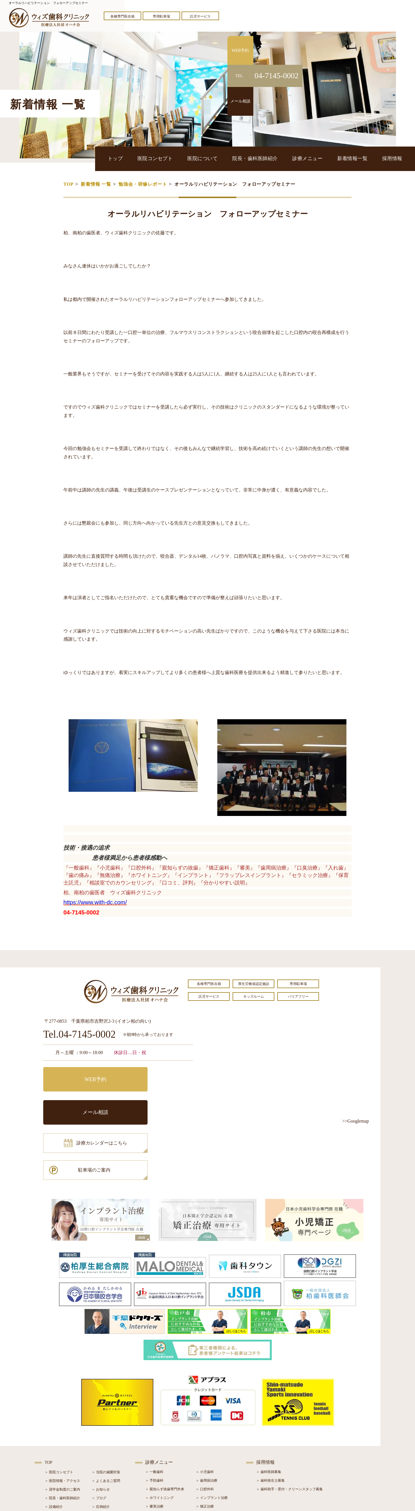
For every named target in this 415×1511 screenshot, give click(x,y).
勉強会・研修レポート (142, 184)
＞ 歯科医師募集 (268, 1410)
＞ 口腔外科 (205, 1427)
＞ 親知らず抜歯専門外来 (164, 1427)
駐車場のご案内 (157, 1101)
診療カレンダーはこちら (85, 1101)
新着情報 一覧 (96, 184)
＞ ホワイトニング (159, 1436)
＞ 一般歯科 (154, 1410)
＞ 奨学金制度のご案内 (62, 1427)
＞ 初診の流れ (55, 1453)
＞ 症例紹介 (101, 1444)
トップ (130, 158)
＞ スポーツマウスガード (164, 1461)
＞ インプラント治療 (212, 1436)
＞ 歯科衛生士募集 (270, 1418)
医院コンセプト (168, 158)
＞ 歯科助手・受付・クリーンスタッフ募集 (289, 1427)
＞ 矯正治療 (205, 1444)
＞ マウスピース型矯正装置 (217, 1461)
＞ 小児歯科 (205, 1410)
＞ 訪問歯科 (205, 1470)
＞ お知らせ (101, 1427)
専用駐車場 (161, 16)
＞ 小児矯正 (205, 1453)
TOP (68, 184)
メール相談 (157, 1076)
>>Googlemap (355, 1121)
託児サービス (200, 16)
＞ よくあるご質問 (106, 1419)
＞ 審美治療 (154, 1444)
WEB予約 (79, 1076)
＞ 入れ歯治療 (156, 1453)
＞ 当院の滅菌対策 (106, 1410)
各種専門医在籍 (122, 16)
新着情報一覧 (356, 158)
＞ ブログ (99, 1436)
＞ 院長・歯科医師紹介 (62, 1436)
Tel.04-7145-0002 (79, 1034)
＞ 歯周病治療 (206, 1418)
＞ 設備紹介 (54, 1444)
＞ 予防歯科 (154, 1418)
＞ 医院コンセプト (59, 1410)
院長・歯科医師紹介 (263, 158)
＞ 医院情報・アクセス (62, 1419)
